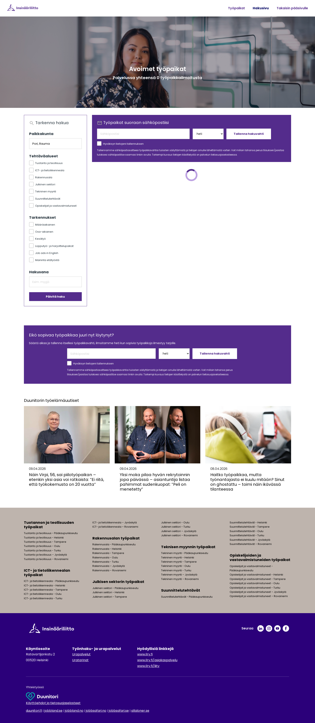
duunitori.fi (34, 710)
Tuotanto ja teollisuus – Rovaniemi (46, 559)
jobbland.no (74, 710)
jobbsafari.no (96, 710)
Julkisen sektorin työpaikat (118, 581)
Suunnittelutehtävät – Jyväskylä (250, 539)
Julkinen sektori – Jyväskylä (178, 531)
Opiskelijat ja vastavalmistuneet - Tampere (258, 579)
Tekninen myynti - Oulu (175, 566)
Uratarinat (80, 660)
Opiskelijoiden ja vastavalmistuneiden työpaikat (260, 557)
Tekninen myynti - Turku (176, 570)
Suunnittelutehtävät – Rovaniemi (251, 544)
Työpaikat (236, 8)
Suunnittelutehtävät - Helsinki (248, 522)
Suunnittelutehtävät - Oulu (246, 531)
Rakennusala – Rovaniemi (109, 570)
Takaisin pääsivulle (292, 8)
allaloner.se (140, 710)
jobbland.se (53, 710)
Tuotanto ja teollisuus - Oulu (42, 546)
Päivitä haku (55, 297)
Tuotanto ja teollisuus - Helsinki (44, 537)
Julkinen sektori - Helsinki (108, 592)
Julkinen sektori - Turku (175, 526)
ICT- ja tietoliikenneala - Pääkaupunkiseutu (51, 581)
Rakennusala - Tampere (108, 553)
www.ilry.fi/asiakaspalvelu (157, 660)
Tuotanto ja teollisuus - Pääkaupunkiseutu (51, 533)
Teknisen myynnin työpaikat (188, 546)
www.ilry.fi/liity (148, 666)
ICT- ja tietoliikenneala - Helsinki (44, 585)
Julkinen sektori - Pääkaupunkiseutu (115, 588)
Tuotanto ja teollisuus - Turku (42, 550)
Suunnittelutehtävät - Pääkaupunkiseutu (187, 596)
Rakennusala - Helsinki (107, 549)
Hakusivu (261, 8)
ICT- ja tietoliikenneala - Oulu (42, 594)
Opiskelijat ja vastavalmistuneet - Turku (255, 587)
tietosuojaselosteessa (224, 154)
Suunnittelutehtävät (180, 590)
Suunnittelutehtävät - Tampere (250, 526)
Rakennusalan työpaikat (116, 538)
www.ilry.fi (145, 654)
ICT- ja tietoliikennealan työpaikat (47, 572)
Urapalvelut (81, 654)
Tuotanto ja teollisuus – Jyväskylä (45, 554)
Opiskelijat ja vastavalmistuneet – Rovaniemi (259, 596)
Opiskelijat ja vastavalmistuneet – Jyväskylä (258, 592)
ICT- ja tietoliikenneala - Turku (43, 598)
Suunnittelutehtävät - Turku (247, 535)
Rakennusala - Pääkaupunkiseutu (114, 544)
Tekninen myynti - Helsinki (177, 557)
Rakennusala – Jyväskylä (108, 566)
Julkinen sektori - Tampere (109, 596)
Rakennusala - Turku (105, 561)
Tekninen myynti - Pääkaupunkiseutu (184, 553)
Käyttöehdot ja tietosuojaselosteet (53, 703)
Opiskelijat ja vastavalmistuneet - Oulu (254, 583)
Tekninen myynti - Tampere (179, 561)
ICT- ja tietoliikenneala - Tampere (46, 589)
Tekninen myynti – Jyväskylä (179, 574)
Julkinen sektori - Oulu (175, 522)
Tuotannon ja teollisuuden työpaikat (49, 524)
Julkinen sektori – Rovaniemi (179, 535)
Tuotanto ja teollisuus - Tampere (45, 542)
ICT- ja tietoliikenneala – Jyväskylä (114, 522)
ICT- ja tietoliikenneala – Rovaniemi (115, 526)
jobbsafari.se (119, 710)
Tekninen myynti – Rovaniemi (180, 579)
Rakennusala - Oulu (105, 557)
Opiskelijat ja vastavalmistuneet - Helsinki (256, 574)
